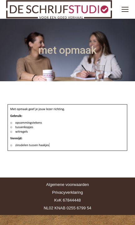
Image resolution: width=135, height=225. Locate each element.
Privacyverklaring (67, 192)
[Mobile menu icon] (125, 9)
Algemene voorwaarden (67, 184)
